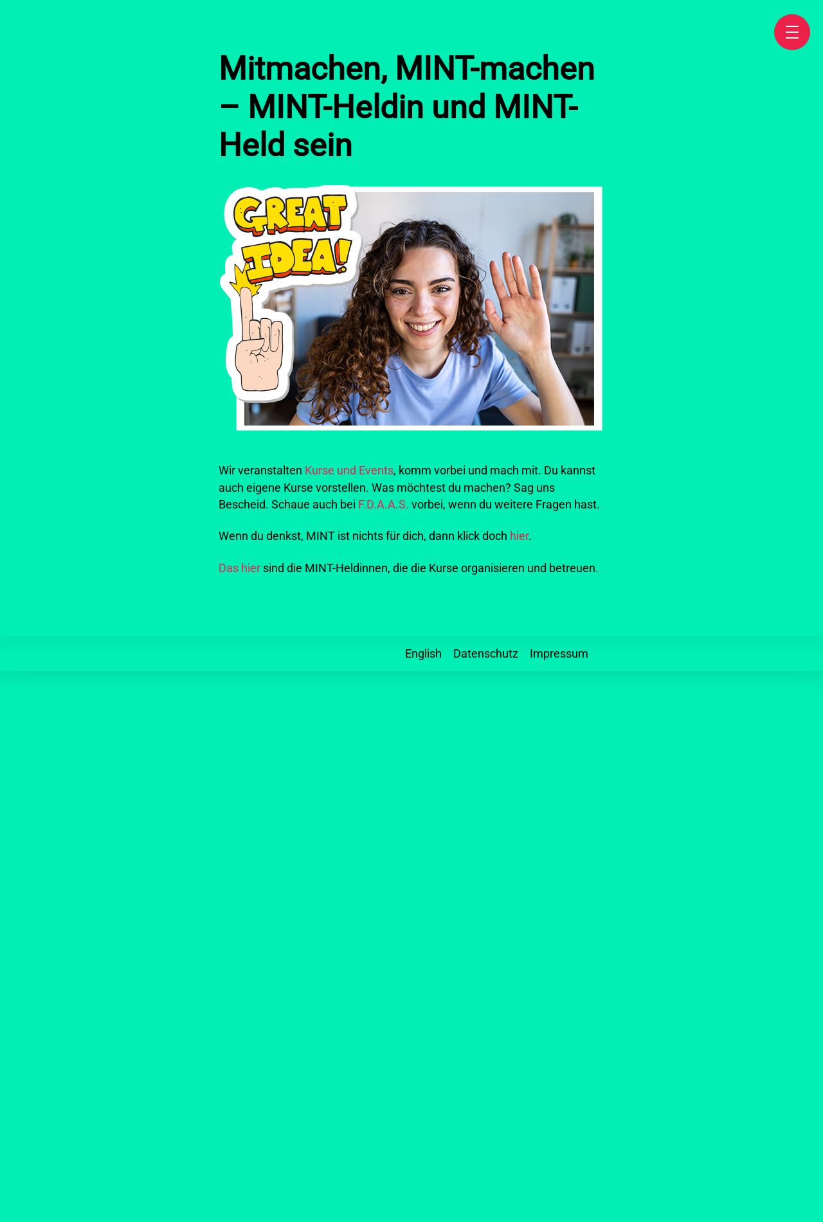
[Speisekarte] (792, 32)
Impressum (559, 653)
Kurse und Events (349, 470)
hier (519, 536)
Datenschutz (485, 653)
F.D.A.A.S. (383, 504)
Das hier (239, 568)
